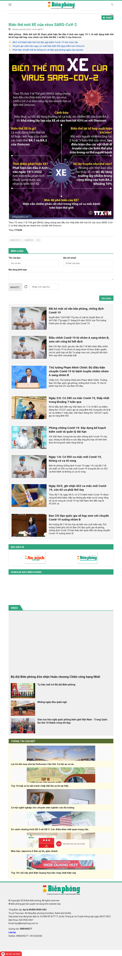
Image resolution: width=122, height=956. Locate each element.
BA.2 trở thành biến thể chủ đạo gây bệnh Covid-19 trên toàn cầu (45, 42)
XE (38, 240)
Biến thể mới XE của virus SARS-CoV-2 (43, 24)
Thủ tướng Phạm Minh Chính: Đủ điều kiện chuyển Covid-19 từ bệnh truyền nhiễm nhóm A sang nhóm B (79, 371)
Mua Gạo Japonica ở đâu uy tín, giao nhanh (34, 851)
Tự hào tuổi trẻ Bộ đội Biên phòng (56, 684)
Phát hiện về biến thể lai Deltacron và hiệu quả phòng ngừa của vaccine (47, 49)
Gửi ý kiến (106, 298)
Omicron (29, 240)
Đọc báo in (17, 547)
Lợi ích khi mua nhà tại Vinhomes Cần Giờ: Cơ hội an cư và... (43, 764)
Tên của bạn (15, 258)
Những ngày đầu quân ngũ (52, 702)
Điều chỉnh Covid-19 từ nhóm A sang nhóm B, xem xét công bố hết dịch (79, 339)
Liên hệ (12, 932)
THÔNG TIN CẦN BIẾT (23, 741)
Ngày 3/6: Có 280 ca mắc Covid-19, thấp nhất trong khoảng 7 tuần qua (79, 400)
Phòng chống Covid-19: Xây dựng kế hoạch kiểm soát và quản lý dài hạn (77, 429)
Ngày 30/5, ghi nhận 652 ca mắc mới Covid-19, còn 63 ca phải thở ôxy (78, 487)
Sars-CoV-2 (15, 240)
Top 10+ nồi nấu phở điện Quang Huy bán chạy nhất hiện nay (43, 872)
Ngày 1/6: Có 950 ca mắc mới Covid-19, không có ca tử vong (75, 458)
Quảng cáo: (20, 929)
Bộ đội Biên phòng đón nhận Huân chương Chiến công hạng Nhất (55, 677)
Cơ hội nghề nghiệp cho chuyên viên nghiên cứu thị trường (42, 807)
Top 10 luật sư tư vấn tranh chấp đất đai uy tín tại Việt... (40, 786)
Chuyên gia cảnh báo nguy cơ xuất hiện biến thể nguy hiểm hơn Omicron (48, 46)
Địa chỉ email (69, 258)
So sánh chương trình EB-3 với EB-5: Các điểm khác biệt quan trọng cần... (50, 829)
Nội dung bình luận (18, 270)
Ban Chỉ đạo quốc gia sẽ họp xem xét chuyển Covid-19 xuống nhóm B (79, 517)
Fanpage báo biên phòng (26, 572)
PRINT (107, 18)
